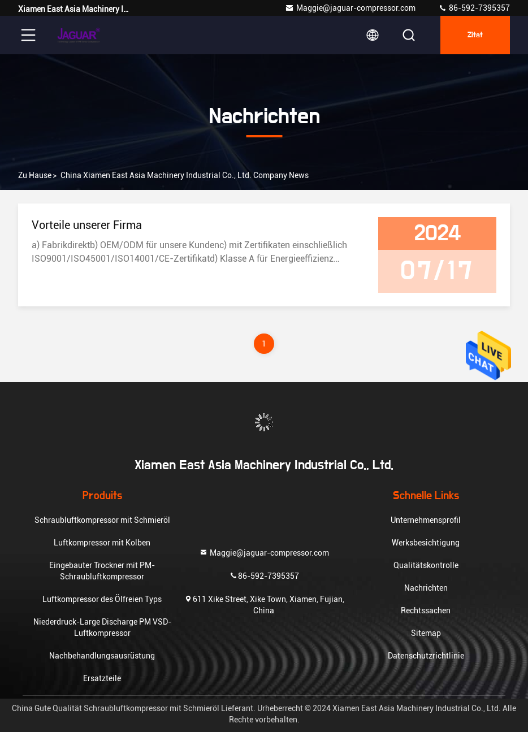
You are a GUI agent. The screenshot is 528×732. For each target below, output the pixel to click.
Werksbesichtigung (426, 542)
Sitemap (426, 633)
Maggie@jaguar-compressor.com (350, 7)
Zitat (475, 35)
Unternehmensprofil (426, 520)
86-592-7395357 (474, 7)
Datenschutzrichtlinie (426, 655)
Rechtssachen (426, 610)
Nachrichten (426, 587)
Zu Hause (34, 175)
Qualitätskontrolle (425, 565)
